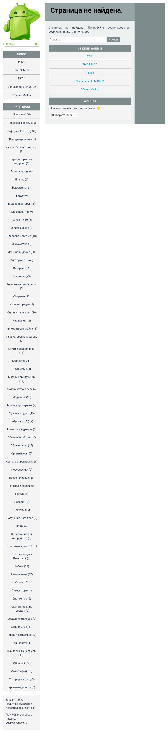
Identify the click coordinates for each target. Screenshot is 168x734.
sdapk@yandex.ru (16, 722)
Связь (19, 582)
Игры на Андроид (19, 252)
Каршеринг (20, 320)
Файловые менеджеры (21, 651)
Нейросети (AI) (19, 421)
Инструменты (19, 260)
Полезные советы (19, 122)
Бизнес (19, 179)
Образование (19, 445)
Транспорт (19, 643)
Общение (19, 296)
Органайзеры (19, 453)
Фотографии (19, 671)
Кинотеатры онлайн (18, 328)
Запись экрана (19, 228)
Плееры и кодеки (20, 485)
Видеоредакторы (19, 203)
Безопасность (20, 171)
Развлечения (19, 574)
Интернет (19, 268)
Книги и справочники (21, 348)
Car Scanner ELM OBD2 (90, 81)
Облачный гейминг (20, 437)
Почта (20, 526)
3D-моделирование (20, 139)
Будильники (19, 187)
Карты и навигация (19, 312)
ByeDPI (90, 56)
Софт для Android (18, 131)
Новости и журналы (19, 429)
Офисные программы (19, 461)
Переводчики (19, 469)
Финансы (19, 663)
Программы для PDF (20, 546)
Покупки (19, 510)
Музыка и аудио (19, 413)
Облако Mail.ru (90, 89)
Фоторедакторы (19, 679)
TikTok (90, 72)
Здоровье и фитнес (19, 236)
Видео (20, 195)
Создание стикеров (19, 618)
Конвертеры (19, 360)
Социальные (19, 626)
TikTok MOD (90, 64)
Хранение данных (20, 687)
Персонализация (19, 477)
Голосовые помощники (21, 284)
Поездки (19, 501)
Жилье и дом (19, 219)
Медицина (19, 397)
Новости (18, 114)
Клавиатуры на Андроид (21, 336)
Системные (20, 598)
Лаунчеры (19, 369)
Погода (19, 493)
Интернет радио (20, 304)
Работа (19, 566)
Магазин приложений (21, 377)
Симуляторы (20, 590)
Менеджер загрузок (19, 405)
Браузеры (19, 276)
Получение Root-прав (19, 518)
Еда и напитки (20, 211)
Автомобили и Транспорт (22, 147)
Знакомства (19, 244)
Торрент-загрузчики (19, 634)
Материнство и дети (19, 389)
